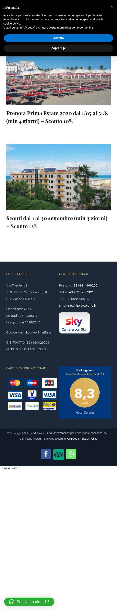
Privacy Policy (89, 438)
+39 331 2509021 (82, 292)
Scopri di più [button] (58, 48)
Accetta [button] (58, 38)
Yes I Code (72, 438)
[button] (29, 602)
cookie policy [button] (11, 23)
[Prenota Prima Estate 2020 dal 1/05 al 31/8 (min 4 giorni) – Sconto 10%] (58, 72)
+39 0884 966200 (85, 285)
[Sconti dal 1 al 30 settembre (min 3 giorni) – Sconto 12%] (58, 177)
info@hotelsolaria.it (82, 305)
